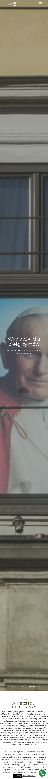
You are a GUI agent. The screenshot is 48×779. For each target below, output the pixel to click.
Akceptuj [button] (18, 776)
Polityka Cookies (29, 775)
